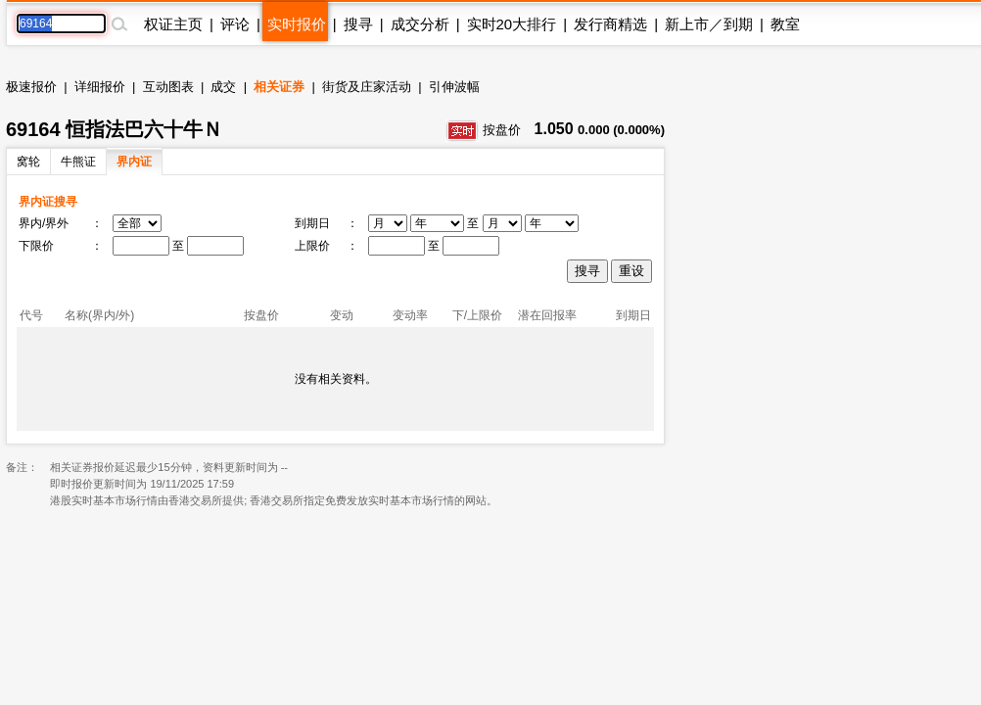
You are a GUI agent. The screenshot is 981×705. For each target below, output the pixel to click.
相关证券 (279, 86)
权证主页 (173, 24)
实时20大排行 (512, 24)
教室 (785, 24)
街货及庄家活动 (366, 86)
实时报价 (296, 24)
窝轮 (28, 161)
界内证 (134, 161)
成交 (223, 86)
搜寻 (358, 24)
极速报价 (31, 86)
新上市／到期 (709, 24)
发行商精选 (610, 24)
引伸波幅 (454, 86)
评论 (235, 24)
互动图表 (168, 86)
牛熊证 (78, 161)
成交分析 (420, 24)
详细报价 (99, 86)
